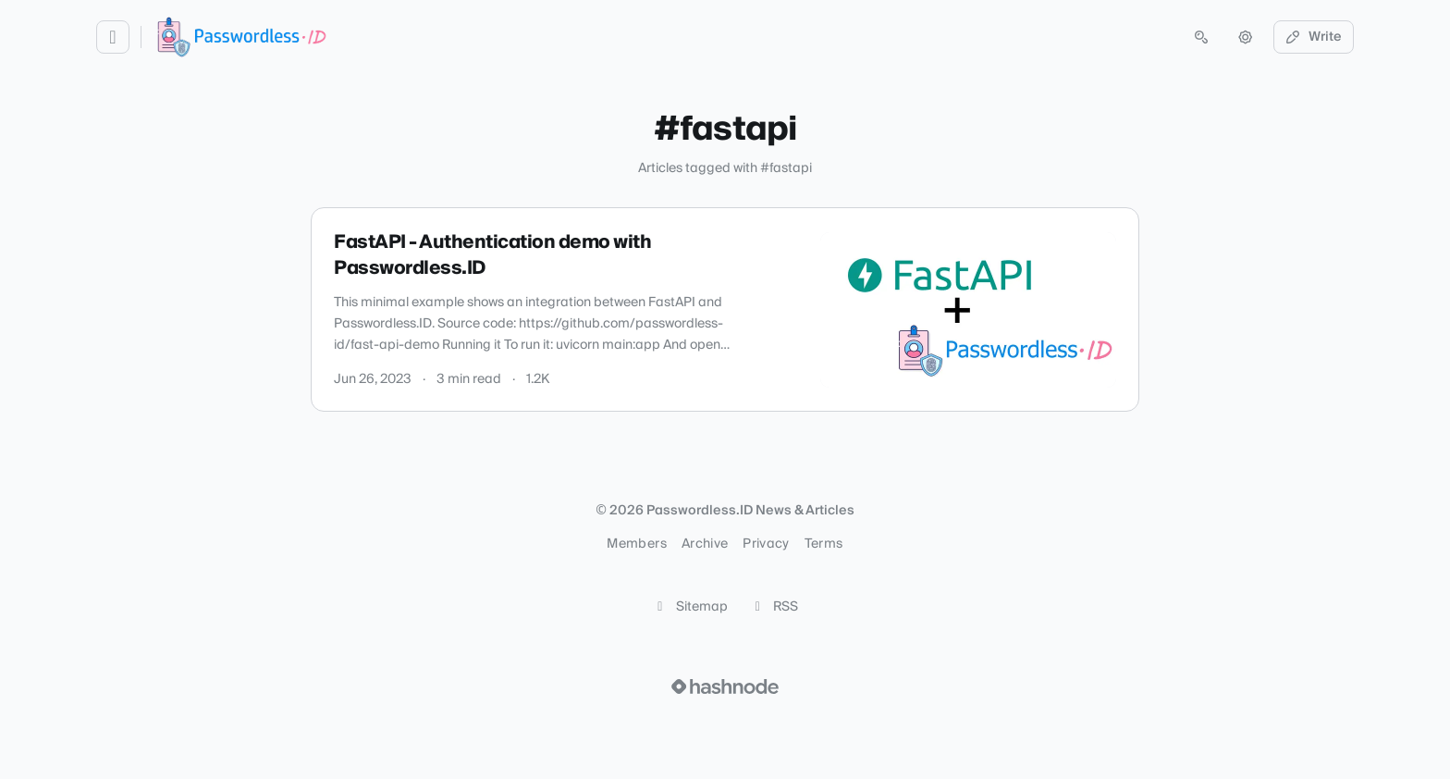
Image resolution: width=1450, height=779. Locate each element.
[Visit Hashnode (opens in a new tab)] (725, 686)
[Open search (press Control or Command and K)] (1201, 37)
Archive (705, 544)
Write (1314, 37)
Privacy (766, 544)
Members (636, 544)
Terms (824, 544)
